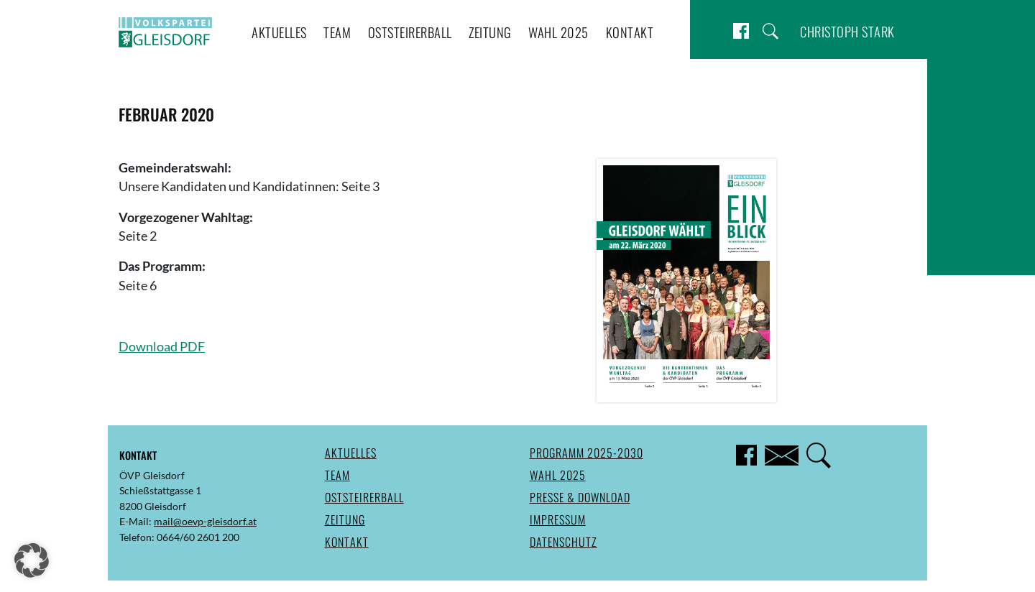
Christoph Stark (847, 31)
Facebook (741, 31)
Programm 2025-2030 (586, 452)
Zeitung (490, 32)
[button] (31, 560)
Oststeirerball (410, 32)
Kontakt (630, 32)
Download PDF (162, 346)
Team (337, 32)
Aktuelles (279, 32)
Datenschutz (563, 541)
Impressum (558, 519)
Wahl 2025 (558, 32)
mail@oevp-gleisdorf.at (205, 521)
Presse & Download (580, 497)
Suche (770, 31)
